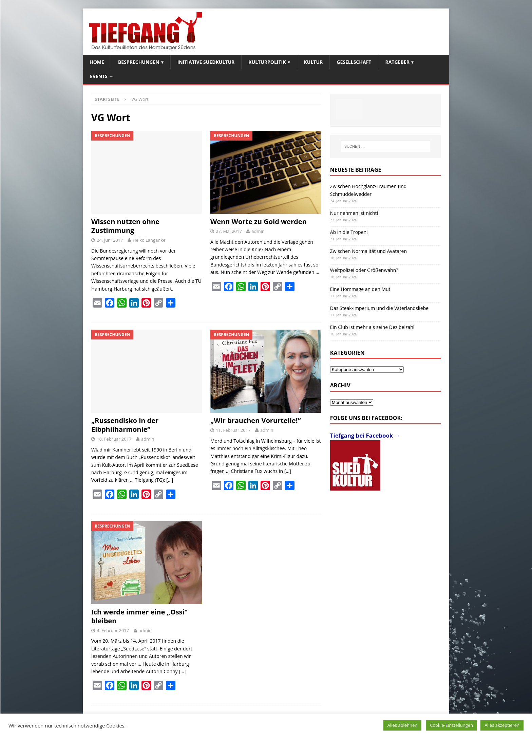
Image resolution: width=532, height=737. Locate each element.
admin (257, 231)
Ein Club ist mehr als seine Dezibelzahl (372, 327)
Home (97, 62)
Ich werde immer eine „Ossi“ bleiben (139, 616)
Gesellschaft (354, 62)
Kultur (313, 62)
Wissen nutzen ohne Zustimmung (125, 226)
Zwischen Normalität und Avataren (368, 251)
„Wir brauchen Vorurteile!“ (255, 420)
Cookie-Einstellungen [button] (451, 725)
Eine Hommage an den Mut (360, 289)
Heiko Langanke (149, 240)
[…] (169, 480)
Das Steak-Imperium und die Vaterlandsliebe (379, 308)
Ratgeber (397, 62)
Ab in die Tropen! (349, 232)
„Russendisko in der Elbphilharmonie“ (124, 425)
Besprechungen (138, 62)
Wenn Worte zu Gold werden (258, 221)
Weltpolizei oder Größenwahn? (364, 270)
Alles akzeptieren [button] (501, 725)
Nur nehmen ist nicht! (354, 213)
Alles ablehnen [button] (402, 725)
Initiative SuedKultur (206, 62)
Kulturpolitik (267, 62)
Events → (102, 76)
